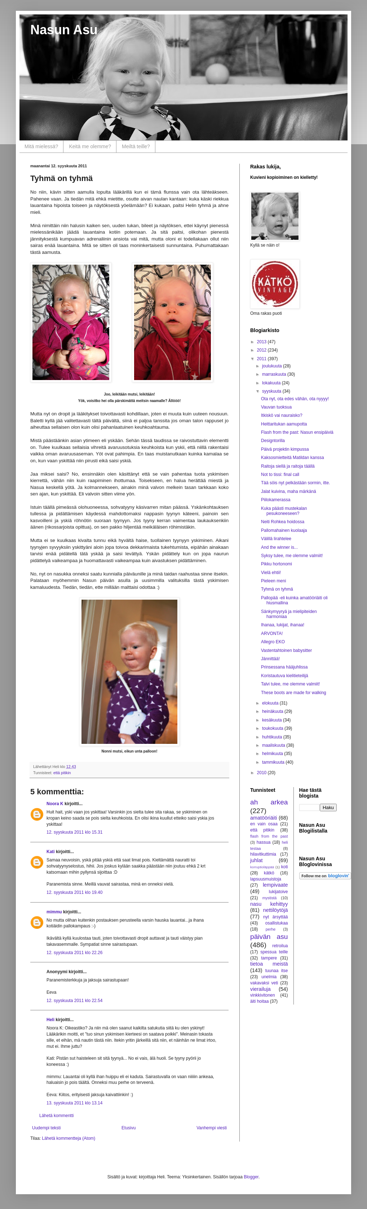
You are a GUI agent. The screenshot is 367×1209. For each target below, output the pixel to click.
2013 (262, 341)
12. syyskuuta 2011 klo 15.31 (74, 832)
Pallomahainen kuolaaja (284, 530)
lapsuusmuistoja (265, 879)
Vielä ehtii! (271, 572)
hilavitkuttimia (263, 854)
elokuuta (271, 703)
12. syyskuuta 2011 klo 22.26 (74, 952)
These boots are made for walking (293, 692)
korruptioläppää (262, 867)
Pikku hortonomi (276, 563)
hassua (264, 842)
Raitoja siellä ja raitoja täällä (288, 466)
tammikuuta (274, 762)
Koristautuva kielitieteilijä (284, 675)
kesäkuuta (272, 720)
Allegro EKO (273, 641)
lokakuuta (272, 382)
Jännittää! (270, 658)
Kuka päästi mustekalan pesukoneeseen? (284, 511)
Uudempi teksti (46, 1127)
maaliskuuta (274, 745)
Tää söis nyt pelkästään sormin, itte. (295, 482)
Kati (51, 851)
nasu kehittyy (269, 904)
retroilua (280, 945)
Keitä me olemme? (90, 146)
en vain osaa (264, 823)
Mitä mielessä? (41, 146)
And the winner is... (279, 547)
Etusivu (128, 1127)
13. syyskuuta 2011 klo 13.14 (74, 1103)
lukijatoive (278, 891)
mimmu (54, 911)
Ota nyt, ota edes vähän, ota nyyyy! (295, 398)
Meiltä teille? (136, 146)
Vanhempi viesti (211, 1127)
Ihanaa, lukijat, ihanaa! (282, 624)
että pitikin (62, 773)
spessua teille (274, 951)
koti (284, 866)
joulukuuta (272, 366)
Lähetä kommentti (56, 1115)
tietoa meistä (269, 964)
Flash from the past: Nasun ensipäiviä (297, 432)
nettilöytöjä (275, 910)
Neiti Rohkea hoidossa (282, 521)
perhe (271, 929)
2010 (262, 772)
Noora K (55, 803)
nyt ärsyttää (275, 916)
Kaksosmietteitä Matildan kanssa (292, 457)
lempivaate (275, 885)
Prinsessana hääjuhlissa (284, 667)
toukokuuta (273, 728)
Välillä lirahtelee (276, 538)
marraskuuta (274, 374)
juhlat (256, 860)
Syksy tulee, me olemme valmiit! (292, 555)
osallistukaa (276, 923)
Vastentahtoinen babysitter (286, 650)
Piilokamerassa (275, 499)
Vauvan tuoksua (276, 407)
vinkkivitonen (262, 995)
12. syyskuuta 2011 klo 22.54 (74, 1000)
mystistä (269, 898)
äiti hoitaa (259, 1001)
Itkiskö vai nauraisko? (281, 415)
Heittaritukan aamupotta (284, 424)
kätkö (269, 872)
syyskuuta (272, 391)
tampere (269, 958)
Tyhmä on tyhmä (277, 589)
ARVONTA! (272, 633)
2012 (262, 350)
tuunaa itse (276, 970)
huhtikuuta (272, 737)
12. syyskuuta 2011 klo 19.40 (74, 892)
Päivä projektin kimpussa (285, 449)
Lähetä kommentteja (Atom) (68, 1138)
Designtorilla (273, 440)
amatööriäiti (263, 818)
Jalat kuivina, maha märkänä (288, 491)
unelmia (269, 976)
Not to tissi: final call (280, 474)
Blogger (251, 1176)
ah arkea (269, 802)
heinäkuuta (273, 711)
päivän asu (269, 936)
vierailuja (260, 989)
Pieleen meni (273, 580)
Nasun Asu (64, 29)
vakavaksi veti (264, 982)
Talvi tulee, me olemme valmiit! (290, 684)
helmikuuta (273, 753)
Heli (50, 1019)
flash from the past (269, 836)
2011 (262, 358)
